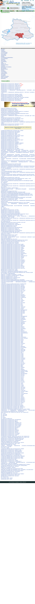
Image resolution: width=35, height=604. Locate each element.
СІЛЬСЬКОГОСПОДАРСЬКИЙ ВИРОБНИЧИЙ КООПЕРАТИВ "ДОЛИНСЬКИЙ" (16, 160)
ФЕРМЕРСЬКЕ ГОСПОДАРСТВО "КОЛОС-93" (10, 228)
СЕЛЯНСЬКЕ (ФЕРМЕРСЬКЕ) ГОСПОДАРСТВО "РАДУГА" (12, 376)
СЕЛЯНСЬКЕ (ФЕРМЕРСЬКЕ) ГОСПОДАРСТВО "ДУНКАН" (13, 327)
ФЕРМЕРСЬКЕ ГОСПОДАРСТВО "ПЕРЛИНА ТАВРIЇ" (11, 94)
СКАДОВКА (3, 71)
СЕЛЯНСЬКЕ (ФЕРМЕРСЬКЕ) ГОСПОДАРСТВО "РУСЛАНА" (13, 381)
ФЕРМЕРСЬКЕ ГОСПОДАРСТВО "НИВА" (9, 428)
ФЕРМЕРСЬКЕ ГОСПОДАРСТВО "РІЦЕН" (9, 137)
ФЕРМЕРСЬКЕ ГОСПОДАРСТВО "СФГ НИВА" (10, 148)
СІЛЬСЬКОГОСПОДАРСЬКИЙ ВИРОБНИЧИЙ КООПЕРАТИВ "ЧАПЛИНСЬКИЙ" (17, 280)
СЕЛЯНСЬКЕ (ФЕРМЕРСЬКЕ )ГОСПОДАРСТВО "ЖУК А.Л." (13, 291)
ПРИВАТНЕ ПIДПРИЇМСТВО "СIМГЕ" (8, 444)
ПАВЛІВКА (3, 65)
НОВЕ (2, 62)
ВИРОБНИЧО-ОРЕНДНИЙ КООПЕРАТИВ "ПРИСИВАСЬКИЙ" (13, 192)
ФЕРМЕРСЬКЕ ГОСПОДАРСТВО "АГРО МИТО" (10, 471)
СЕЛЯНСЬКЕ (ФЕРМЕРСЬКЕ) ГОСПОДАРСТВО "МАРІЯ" (12, 348)
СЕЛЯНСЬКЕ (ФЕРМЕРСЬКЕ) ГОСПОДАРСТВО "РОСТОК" (12, 267)
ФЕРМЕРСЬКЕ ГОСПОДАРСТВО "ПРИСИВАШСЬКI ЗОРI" (12, 438)
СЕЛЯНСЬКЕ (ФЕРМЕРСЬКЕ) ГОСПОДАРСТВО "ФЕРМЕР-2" (13, 399)
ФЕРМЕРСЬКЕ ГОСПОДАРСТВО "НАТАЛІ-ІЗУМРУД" (11, 230)
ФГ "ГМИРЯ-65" (4, 182)
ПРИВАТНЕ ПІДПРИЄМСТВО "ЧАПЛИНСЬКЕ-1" (10, 119)
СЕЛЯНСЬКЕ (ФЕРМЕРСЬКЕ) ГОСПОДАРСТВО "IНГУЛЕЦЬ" (13, 302)
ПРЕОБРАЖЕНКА (4, 69)
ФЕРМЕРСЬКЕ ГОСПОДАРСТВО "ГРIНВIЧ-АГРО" (11, 84)
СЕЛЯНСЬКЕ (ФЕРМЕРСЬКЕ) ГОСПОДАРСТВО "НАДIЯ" (12, 353)
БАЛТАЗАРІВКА (4, 53)
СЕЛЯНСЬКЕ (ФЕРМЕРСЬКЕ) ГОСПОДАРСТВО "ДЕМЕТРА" (13, 322)
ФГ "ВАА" (3, 416)
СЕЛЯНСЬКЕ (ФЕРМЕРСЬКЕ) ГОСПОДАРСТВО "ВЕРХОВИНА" (13, 319)
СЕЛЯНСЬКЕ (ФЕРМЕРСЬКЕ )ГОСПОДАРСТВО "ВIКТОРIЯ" (13, 288)
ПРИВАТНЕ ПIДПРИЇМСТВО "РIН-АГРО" (9, 239)
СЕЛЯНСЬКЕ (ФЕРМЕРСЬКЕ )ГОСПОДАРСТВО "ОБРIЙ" (12, 254)
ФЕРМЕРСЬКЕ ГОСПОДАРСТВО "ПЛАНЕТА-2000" (11, 86)
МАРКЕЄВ (3, 59)
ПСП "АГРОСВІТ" (4, 181)
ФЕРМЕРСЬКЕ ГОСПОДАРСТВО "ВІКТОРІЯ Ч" (10, 138)
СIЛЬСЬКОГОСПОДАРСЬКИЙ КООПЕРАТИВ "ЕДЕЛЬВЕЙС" (13, 279)
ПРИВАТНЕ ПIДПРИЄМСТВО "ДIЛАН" (8, 108)
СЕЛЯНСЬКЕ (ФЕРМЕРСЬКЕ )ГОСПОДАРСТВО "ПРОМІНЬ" (13, 456)
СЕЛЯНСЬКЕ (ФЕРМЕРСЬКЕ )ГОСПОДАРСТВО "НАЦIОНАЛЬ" (13, 297)
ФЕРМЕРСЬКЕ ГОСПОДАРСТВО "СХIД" (9, 435)
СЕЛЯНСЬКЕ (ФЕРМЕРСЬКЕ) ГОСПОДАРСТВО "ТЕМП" (12, 395)
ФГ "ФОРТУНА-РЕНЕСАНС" (6, 418)
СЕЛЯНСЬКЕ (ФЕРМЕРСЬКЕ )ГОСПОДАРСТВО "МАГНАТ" (13, 294)
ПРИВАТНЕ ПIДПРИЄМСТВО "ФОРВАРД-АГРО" (10, 277)
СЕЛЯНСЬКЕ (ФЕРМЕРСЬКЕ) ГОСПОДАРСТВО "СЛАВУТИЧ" (13, 390)
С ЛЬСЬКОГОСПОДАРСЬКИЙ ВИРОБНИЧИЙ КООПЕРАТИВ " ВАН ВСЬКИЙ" (16, 197)
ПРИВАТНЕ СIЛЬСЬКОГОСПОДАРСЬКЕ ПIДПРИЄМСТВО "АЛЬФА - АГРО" (16, 178)
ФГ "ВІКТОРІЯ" (4, 415)
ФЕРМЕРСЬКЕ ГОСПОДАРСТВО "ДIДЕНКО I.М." (11, 89)
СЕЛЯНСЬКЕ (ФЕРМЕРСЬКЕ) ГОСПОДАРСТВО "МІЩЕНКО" (13, 346)
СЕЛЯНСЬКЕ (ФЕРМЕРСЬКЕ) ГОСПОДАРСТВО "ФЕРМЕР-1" (13, 398)
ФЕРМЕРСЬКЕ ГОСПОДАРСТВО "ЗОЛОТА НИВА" (11, 425)
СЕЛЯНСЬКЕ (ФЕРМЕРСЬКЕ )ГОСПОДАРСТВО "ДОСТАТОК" (13, 290)
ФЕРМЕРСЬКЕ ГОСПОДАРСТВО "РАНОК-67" (10, 431)
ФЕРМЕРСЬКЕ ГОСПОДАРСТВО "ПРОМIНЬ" (10, 429)
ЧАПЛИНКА (3, 75)
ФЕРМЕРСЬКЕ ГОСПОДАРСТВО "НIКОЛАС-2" (10, 132)
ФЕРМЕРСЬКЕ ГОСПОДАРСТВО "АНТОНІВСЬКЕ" (11, 419)
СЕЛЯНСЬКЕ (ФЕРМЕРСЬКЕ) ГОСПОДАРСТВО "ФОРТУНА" (13, 268)
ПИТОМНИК (3, 67)
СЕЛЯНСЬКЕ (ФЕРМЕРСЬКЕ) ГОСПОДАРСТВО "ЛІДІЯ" (12, 341)
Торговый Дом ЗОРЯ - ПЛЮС (6, 479)
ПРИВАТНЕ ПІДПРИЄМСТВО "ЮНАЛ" (9, 226)
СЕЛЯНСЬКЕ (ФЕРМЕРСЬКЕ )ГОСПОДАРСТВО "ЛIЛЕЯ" (12, 292)
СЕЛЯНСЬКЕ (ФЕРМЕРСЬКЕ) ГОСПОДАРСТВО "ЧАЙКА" (12, 402)
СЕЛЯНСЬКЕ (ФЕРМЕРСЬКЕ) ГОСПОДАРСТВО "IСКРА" (12, 305)
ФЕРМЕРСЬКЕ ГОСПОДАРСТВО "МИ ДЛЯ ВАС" (10, 426)
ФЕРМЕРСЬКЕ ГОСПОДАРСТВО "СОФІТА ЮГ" (10, 177)
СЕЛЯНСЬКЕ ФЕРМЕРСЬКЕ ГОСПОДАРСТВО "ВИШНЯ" (12, 405)
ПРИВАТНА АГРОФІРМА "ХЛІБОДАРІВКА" (9, 187)
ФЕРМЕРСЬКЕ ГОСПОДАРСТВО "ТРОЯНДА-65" (10, 229)
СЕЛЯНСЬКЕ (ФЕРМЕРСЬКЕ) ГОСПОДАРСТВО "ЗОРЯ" (12, 333)
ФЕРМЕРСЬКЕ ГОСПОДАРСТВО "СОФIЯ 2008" (10, 85)
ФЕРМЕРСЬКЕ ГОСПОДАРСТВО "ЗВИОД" (9, 421)
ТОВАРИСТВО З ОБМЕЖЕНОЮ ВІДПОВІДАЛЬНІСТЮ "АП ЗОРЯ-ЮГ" (15, 111)
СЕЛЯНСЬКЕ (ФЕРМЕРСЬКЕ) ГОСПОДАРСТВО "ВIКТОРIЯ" (13, 311)
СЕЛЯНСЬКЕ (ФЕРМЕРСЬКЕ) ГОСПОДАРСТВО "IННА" (12, 303)
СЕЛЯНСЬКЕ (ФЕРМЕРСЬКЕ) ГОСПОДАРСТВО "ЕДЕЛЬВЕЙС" (13, 328)
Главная (3, 7)
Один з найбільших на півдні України (18, 128)
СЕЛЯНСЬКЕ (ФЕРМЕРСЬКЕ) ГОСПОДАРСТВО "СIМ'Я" (12, 383)
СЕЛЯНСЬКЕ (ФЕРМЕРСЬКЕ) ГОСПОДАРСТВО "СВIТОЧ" (12, 389)
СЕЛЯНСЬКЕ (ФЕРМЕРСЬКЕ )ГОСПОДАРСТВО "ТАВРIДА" (13, 300)
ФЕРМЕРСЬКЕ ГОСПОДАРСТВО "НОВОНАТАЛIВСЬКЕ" (12, 439)
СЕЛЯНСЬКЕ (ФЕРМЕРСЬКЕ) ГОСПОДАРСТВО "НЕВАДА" (12, 364)
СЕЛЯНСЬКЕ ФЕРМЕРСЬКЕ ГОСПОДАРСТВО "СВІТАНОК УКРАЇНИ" (15, 97)
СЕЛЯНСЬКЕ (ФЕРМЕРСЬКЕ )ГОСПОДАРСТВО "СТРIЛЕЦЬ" (13, 246)
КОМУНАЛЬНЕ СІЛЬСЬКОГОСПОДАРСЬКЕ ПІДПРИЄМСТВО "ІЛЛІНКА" (15, 464)
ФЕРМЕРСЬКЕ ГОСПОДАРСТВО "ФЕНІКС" (9, 270)
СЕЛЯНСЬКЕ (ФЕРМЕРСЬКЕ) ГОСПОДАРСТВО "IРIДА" (12, 304)
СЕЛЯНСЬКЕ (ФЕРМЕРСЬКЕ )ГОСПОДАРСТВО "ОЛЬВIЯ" (12, 448)
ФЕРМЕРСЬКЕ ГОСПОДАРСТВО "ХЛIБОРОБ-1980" (11, 449)
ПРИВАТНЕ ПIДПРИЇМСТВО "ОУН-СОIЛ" (9, 472)
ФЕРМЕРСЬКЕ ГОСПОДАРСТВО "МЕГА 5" (9, 140)
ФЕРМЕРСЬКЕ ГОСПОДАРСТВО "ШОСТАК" (10, 125)
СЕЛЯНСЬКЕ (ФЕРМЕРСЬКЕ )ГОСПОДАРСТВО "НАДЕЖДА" (13, 296)
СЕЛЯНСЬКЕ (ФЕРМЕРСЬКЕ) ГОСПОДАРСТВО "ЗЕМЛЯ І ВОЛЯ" (14, 331)
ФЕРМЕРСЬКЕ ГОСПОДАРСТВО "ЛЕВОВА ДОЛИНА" (11, 450)
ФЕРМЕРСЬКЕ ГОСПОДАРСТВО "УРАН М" (9, 110)
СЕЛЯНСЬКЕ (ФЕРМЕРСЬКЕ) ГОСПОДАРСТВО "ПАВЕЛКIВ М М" (14, 370)
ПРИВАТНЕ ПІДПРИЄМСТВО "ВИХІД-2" (9, 278)
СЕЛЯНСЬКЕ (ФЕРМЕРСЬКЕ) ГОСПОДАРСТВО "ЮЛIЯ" (12, 404)
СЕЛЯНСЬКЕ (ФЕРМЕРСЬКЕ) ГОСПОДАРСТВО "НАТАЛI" (12, 362)
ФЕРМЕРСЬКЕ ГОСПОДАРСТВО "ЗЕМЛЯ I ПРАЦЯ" (11, 424)
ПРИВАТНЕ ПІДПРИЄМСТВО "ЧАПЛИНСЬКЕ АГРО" (11, 455)
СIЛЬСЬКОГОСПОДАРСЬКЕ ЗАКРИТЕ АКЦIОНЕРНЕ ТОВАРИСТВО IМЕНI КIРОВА (17, 174)
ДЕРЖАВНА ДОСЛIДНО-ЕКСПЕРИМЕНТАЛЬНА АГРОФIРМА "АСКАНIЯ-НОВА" (17, 469)
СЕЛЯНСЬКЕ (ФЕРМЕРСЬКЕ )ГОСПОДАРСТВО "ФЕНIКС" (12, 473)
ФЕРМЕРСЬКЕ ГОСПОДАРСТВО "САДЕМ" (9, 223)
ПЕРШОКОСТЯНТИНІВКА (6, 66)
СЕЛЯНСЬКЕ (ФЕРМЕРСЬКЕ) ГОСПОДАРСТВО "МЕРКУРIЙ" (13, 349)
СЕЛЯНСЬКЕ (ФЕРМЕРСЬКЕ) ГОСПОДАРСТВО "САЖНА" (12, 386)
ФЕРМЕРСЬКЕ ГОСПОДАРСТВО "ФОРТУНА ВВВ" (11, 163)
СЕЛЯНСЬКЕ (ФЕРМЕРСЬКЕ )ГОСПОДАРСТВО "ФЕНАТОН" (13, 241)
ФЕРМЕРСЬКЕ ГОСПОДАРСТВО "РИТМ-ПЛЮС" (10, 212)
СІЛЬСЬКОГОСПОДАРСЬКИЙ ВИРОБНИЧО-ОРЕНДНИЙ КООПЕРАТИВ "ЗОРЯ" (16, 194)
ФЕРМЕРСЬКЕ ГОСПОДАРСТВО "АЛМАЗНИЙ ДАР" (11, 451)
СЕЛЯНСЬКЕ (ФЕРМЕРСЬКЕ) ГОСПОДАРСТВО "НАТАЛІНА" (13, 363)
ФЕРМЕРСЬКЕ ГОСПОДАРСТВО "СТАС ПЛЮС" (10, 433)
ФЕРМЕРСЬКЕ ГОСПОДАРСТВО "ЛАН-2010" (10, 475)
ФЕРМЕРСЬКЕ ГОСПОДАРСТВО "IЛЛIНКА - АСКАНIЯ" (12, 198)
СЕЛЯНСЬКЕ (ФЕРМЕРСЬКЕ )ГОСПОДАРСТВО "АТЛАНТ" (12, 284)
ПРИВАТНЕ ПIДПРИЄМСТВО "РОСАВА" (9, 225)
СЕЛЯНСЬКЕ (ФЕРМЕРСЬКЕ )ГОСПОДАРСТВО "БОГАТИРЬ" (13, 287)
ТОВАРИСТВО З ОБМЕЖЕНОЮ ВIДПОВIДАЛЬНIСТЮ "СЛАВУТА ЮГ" (15, 437)
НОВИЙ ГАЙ (3, 63)
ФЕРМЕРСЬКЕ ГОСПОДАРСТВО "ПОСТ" (9, 191)
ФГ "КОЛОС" (3, 417)
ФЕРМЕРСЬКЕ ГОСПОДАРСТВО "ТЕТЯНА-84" (10, 136)
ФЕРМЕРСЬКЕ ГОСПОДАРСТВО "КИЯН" (9, 109)
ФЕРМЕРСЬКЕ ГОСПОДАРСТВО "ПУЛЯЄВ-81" (10, 211)
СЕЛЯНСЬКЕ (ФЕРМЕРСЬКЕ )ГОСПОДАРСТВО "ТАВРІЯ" (12, 257)
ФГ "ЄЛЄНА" (3, 207)
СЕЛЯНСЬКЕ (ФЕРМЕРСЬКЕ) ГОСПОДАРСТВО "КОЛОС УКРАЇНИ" (14, 338)
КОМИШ (2, 56)
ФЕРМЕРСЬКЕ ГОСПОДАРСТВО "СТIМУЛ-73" (10, 112)
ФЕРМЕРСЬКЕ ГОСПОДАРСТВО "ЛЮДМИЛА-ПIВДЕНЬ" (12, 143)
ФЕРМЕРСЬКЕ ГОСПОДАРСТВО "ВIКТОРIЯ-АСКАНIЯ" (12, 98)
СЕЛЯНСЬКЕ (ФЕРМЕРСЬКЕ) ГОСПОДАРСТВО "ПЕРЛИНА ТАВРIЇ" (14, 371)
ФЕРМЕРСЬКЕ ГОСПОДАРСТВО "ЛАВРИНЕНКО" (11, 440)
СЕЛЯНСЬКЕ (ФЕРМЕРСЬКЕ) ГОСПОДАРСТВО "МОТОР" (12, 351)
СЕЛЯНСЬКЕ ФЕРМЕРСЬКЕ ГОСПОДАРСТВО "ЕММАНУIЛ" (13, 407)
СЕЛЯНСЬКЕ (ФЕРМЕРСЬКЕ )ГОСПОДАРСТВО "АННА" (12, 249)
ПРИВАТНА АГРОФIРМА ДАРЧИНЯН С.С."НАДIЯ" (11, 274)
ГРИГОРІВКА (3, 54)
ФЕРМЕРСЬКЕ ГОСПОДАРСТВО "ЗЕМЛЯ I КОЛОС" (11, 423)
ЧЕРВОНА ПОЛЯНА (5, 76)
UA (30, 0)
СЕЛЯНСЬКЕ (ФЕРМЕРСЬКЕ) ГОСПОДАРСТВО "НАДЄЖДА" (13, 357)
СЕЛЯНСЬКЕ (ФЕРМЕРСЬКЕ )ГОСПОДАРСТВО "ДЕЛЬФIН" (13, 250)
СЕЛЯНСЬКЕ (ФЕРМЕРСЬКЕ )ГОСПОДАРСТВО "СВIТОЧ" (12, 442)
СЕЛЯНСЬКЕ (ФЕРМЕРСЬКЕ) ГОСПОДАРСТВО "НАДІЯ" (12, 244)
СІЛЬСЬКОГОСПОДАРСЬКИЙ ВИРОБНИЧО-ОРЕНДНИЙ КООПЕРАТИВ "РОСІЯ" (17, 195)
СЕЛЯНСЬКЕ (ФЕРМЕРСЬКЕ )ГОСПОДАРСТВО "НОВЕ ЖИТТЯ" (14, 253)
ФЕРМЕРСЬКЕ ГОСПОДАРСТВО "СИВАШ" (9, 432)
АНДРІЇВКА (3, 51)
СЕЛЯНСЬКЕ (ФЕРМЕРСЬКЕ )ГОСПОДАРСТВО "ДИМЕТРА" (13, 245)
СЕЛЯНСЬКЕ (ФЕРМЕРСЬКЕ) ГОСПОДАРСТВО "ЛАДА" (12, 344)
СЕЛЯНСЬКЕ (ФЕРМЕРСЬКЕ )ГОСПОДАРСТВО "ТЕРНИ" (12, 135)
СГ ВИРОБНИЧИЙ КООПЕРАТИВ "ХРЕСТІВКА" (10, 231)
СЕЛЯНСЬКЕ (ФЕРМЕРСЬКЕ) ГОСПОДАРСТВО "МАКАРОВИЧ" (13, 347)
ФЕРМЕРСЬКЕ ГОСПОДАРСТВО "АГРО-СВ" (10, 466)
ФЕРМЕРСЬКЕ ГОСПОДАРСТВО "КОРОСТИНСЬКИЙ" (12, 95)
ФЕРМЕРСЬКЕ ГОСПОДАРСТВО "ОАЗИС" (9, 269)
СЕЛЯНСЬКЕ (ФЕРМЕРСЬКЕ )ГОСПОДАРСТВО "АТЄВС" (12, 118)
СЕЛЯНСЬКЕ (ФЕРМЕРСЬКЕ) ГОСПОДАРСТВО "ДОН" (12, 325)
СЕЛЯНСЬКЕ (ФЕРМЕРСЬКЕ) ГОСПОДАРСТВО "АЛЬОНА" (12, 307)
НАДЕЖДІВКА (4, 61)
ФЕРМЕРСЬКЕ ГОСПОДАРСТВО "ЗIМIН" (9, 133)
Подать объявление (14, 7)
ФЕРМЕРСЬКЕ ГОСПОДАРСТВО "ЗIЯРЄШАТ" (10, 83)
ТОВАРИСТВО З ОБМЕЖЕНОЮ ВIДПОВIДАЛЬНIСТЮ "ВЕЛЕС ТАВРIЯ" (15, 409)
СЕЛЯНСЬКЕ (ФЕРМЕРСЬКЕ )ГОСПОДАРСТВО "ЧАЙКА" (12, 247)
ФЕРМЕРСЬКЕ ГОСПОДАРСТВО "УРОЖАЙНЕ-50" (11, 224)
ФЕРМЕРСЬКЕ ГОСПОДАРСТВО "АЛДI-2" (9, 145)
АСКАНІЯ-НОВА (4, 52)
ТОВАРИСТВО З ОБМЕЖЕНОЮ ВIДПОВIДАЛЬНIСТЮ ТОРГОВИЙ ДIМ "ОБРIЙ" (17, 180)
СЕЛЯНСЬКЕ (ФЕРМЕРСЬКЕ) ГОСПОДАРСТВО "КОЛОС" (12, 339)
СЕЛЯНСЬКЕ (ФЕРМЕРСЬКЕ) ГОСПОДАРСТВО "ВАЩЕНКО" (13, 260)
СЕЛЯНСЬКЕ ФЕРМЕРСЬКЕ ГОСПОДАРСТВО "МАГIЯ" (12, 408)
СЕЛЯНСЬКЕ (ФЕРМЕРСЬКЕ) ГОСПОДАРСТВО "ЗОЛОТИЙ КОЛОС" (14, 332)
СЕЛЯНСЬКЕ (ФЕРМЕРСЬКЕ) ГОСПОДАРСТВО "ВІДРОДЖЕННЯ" (14, 316)
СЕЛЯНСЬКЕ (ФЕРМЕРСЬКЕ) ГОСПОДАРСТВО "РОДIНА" (12, 379)
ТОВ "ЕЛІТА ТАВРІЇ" (5, 447)
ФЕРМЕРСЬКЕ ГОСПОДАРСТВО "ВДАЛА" (9, 420)
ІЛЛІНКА (2, 50)
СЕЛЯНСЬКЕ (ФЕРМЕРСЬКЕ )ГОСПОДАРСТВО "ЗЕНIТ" (12, 139)
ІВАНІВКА (3, 49)
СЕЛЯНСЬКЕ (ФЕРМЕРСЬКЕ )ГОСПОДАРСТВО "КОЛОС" (12, 251)
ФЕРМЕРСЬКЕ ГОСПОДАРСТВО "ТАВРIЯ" (9, 460)
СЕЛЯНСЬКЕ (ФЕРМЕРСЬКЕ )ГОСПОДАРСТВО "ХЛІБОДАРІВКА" (14, 465)
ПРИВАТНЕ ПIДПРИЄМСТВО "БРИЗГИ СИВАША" (11, 164)
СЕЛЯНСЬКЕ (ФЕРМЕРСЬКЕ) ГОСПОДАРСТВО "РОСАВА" (12, 380)
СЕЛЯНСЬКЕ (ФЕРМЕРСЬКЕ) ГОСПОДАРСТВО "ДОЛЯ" (12, 324)
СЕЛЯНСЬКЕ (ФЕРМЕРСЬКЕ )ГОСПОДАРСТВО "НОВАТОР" (13, 252)
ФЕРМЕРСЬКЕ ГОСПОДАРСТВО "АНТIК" (9, 234)
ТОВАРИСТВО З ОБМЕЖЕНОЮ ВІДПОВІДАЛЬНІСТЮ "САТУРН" (14, 271)
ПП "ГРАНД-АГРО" (5, 476)
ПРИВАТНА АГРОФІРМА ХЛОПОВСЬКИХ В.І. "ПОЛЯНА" (12, 275)
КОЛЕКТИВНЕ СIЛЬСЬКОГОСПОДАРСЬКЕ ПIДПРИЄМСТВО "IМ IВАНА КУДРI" (17, 272)
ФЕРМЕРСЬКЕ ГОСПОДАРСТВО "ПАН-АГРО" (10, 210)
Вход (22, 0)
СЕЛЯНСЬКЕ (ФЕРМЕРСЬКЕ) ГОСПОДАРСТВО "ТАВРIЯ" (12, 394)
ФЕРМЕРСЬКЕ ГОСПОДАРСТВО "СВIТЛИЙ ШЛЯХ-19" (12, 96)
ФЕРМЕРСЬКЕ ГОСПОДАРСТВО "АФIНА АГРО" (10, 134)
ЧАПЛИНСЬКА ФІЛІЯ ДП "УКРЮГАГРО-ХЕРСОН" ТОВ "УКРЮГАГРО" (15, 436)
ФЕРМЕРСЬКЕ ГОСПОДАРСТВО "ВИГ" (9, 459)
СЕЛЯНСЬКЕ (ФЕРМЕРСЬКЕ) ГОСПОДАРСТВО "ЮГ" (11, 403)
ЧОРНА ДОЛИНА (4, 77)
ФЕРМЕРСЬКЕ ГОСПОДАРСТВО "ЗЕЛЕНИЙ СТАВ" (11, 422)
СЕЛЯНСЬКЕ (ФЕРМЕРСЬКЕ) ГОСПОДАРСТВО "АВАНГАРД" (13, 306)
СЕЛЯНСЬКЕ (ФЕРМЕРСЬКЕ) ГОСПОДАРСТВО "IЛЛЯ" (12, 301)
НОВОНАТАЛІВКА (4, 64)
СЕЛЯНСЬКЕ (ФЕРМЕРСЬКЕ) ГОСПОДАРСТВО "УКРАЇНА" (13, 397)
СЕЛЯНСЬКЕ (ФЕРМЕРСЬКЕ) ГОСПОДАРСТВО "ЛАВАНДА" (13, 343)
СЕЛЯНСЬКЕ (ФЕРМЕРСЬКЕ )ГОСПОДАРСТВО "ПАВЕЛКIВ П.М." (14, 255)
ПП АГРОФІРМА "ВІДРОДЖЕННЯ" (8, 273)
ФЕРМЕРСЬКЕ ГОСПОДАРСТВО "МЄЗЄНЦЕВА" (10, 131)
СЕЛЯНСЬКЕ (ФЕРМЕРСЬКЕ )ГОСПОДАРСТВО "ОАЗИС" (12, 149)
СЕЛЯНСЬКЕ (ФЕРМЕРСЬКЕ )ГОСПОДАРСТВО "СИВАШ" (12, 256)
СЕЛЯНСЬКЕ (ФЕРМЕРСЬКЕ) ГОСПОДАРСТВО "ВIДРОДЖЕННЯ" (14, 309)
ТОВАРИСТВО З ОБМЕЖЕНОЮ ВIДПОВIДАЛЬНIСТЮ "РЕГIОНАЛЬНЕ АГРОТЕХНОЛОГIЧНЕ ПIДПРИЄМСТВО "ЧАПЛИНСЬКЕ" (18, 411)
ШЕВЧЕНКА (3, 78)
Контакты (13, 482)
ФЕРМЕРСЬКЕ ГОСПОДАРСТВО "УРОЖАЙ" (10, 243)
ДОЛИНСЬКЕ (3, 55)
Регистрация (26, 0)
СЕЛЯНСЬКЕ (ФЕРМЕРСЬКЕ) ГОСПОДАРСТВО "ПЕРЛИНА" (13, 372)
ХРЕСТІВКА (3, 74)
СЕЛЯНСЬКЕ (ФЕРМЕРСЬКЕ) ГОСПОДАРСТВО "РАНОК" (12, 378)
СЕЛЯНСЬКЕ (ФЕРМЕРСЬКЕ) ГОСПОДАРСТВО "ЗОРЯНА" (12, 263)
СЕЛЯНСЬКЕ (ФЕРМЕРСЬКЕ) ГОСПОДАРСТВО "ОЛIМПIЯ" (13, 367)
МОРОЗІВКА (3, 60)
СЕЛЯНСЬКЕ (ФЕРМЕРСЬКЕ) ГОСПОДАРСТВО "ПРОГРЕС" (13, 266)
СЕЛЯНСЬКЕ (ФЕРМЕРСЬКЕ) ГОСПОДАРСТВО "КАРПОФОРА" (13, 337)
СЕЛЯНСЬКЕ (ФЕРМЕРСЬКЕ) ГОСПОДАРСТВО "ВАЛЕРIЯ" (13, 259)
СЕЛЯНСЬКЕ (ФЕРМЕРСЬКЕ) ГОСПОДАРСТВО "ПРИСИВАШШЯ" (14, 373)
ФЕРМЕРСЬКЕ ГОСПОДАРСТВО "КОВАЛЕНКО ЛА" (11, 99)
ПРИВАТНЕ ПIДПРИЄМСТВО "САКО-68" (9, 276)
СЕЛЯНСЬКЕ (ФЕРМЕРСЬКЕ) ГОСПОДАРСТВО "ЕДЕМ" (12, 329)
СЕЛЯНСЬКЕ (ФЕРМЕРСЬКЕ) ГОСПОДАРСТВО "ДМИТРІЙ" (13, 323)
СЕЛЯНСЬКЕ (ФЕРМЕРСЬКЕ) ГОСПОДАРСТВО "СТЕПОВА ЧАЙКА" (14, 391)
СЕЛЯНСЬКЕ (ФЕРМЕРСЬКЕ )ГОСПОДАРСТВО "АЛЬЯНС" (12, 248)
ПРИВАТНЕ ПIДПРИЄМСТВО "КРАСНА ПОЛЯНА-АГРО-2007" (13, 222)
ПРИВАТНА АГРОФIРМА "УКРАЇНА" (8, 467)
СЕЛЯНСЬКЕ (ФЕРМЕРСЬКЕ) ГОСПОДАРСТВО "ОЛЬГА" (12, 368)
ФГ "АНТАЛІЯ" (4, 414)
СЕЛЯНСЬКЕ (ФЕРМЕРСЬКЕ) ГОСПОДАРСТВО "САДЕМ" (12, 385)
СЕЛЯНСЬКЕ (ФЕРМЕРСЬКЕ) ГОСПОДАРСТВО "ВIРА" (12, 314)
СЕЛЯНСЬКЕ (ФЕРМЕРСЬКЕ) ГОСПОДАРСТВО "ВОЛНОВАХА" (13, 321)
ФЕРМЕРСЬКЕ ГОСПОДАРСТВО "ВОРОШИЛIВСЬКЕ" (12, 227)
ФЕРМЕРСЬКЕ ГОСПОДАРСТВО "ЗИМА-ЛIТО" (10, 474)
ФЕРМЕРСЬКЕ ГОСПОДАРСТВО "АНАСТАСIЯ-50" (11, 100)
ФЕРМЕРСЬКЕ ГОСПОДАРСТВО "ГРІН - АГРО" (10, 443)
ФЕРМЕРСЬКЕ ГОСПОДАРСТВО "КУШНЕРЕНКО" (11, 453)
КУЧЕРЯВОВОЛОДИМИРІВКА (7, 57)
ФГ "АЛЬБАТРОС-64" (5, 208)
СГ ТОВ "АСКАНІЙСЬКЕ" (6, 168)
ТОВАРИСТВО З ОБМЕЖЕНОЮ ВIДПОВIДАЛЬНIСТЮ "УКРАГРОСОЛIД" (15, 193)
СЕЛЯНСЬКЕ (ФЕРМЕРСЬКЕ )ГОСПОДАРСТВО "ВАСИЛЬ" (12, 289)
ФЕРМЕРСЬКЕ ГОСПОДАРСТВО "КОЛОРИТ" (10, 242)
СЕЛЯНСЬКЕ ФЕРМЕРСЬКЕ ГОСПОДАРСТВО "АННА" (12, 215)
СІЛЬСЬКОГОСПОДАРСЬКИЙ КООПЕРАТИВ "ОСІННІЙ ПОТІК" (13, 283)
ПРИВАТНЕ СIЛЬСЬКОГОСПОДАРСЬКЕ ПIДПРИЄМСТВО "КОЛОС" (14, 240)
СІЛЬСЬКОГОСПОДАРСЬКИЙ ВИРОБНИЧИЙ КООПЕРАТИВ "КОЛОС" (15, 113)
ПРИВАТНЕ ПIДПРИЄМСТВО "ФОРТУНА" (9, 196)
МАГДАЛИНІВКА (4, 58)
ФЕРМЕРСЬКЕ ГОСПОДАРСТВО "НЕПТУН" (10, 427)
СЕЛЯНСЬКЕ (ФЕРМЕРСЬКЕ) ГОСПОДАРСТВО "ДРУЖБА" (12, 326)
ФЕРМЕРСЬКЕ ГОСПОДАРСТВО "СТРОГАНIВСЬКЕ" (11, 179)
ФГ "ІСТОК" (3, 413)
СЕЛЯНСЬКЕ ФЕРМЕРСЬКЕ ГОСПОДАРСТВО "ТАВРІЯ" (12, 130)
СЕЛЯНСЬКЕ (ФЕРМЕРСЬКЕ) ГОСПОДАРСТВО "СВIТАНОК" (13, 387)
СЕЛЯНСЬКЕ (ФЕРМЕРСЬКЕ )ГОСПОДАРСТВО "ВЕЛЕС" (12, 120)
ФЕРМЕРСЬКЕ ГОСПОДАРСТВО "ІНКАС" (9, 114)
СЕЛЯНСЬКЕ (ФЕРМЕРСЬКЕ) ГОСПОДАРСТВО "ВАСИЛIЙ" (13, 317)
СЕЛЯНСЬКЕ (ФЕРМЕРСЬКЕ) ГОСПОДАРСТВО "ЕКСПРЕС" (13, 330)
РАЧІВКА (2, 70)
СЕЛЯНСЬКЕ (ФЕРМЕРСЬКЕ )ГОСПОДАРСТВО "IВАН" (12, 468)
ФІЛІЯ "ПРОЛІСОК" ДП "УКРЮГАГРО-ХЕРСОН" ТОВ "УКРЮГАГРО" (15, 412)
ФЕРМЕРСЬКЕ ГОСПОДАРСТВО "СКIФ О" (9, 147)
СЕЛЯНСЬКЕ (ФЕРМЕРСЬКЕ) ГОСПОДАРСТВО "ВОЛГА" (12, 320)
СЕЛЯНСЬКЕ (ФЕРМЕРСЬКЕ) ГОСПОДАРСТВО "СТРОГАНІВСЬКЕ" (14, 393)
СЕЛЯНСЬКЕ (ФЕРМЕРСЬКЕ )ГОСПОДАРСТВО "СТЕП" (12, 299)
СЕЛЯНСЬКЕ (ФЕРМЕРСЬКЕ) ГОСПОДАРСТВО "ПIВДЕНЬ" (13, 369)
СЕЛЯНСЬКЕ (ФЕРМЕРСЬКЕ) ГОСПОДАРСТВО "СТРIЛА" (12, 392)
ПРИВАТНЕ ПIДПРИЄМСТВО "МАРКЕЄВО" (10, 441)
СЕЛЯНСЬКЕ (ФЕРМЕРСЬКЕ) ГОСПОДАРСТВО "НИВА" (12, 265)
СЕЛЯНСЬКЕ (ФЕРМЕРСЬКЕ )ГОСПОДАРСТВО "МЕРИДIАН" (13, 295)
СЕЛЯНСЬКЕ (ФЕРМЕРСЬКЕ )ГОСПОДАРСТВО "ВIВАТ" (12, 470)
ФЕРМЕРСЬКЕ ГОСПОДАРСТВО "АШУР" (9, 199)
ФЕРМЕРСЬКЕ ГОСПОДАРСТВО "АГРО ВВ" (10, 209)
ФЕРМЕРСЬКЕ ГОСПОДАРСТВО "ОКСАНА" (10, 146)
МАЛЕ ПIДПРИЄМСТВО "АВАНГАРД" (8, 235)
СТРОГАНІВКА (4, 72)
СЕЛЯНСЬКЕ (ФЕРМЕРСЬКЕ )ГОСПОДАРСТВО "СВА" (12, 298)
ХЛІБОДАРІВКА (4, 73)
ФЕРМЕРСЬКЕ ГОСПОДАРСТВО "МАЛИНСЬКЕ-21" (11, 461)
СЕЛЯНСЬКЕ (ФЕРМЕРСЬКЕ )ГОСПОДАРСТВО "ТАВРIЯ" (12, 452)
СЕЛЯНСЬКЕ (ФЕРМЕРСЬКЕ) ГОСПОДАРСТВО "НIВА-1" (12, 352)
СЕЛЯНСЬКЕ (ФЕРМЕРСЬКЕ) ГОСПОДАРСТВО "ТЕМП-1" (12, 396)
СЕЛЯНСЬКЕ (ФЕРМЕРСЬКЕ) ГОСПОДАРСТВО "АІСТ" (12, 258)
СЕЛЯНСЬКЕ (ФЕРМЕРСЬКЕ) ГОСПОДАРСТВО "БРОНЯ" (12, 308)
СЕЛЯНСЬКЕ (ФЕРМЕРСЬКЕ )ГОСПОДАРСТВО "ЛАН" (12, 293)
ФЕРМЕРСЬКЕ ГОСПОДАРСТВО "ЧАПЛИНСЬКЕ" (11, 117)
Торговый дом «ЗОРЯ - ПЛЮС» (7, 477)
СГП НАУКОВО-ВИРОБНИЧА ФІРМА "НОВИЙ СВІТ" (11, 171)
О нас (10, 482)
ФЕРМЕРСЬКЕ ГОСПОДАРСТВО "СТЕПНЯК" (10, 434)
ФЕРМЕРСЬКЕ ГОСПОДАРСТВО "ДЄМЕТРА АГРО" (11, 144)
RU (33, 0)
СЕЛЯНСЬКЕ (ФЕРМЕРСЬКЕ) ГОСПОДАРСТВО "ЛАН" (12, 264)
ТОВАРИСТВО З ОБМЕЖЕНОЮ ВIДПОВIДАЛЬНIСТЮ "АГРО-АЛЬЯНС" (15, 202)
